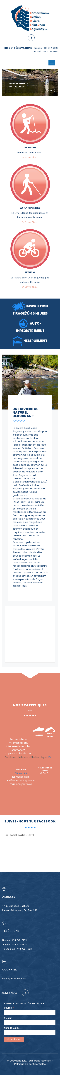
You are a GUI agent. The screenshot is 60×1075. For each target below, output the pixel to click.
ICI (49, 757)
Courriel (9, 1007)
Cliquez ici (21, 773)
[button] (48, 90)
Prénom (8, 1018)
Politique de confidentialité (30, 1064)
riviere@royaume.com (14, 978)
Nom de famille (12, 1028)
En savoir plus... (30, 157)
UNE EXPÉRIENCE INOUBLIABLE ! (18, 85)
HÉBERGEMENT (30, 340)
